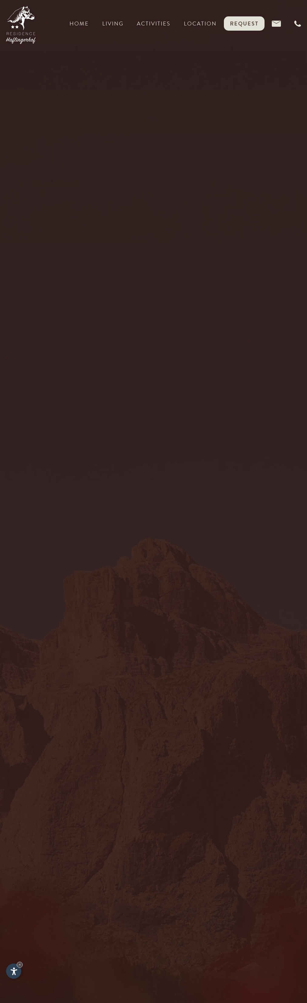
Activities (154, 25)
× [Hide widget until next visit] (20, 964)
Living (113, 25)
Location (200, 23)
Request (244, 23)
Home (79, 25)
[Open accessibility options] (13, 971)
